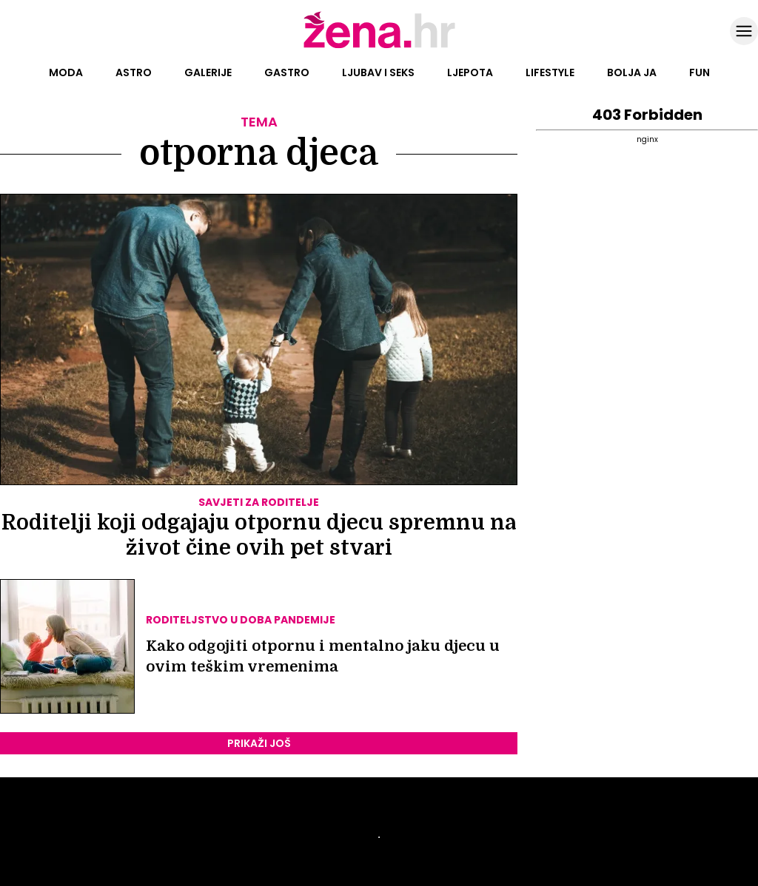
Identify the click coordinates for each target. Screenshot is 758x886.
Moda (66, 72)
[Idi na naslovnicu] (379, 46)
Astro (133, 72)
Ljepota (470, 72)
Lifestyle (550, 72)
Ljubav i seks (378, 72)
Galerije (208, 72)
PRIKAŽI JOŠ (259, 743)
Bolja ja (632, 72)
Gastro (286, 72)
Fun (699, 72)
